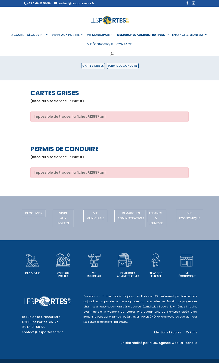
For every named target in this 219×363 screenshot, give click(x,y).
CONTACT (124, 44)
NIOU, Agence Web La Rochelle (173, 343)
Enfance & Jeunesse (156, 218)
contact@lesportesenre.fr (42, 332)
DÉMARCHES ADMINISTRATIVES (141, 35)
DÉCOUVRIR (35, 35)
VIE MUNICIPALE (98, 35)
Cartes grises (93, 66)
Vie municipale (95, 215)
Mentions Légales (167, 332)
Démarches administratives (131, 215)
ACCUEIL (17, 35)
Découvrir (34, 213)
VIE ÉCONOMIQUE (100, 44)
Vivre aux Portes (63, 218)
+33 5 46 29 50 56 (39, 3)
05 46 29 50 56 (33, 327)
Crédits (191, 332)
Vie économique (189, 215)
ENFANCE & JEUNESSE (187, 35)
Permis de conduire (123, 66)
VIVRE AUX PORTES (66, 35)
